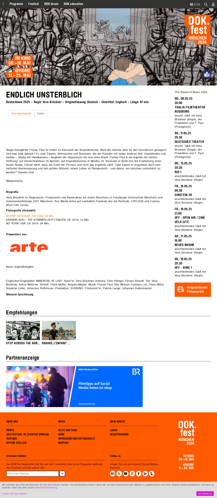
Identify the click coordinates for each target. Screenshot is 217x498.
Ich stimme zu (205, 493)
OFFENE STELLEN (16, 442)
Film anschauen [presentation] (21, 113)
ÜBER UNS (12, 421)
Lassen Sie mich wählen (14, 493)
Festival (33, 4)
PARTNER (11, 438)
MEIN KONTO (117, 421)
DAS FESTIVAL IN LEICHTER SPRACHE (27, 434)
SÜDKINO (77, 288)
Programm (16, 4)
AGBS (61, 434)
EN (198, 4)
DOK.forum (51, 4)
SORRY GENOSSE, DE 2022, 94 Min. (30, 216)
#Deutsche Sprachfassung (19, 294)
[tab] (21, 113)
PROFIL (10, 430)
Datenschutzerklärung (46, 487)
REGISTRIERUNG (119, 434)
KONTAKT (63, 442)
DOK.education (73, 4)
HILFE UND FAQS (67, 430)
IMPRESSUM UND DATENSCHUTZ (76, 438)
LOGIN (113, 430)
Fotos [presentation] (40, 113)
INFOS (61, 421)
